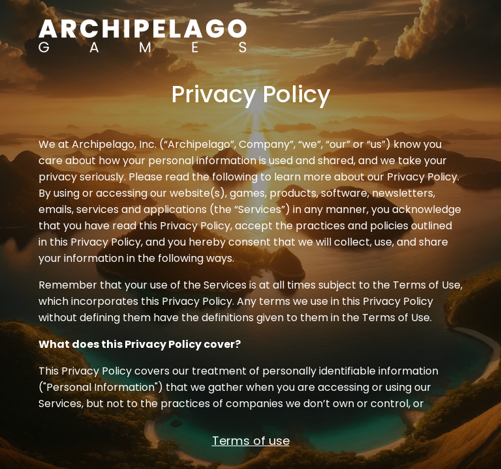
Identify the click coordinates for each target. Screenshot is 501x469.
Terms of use (251, 441)
